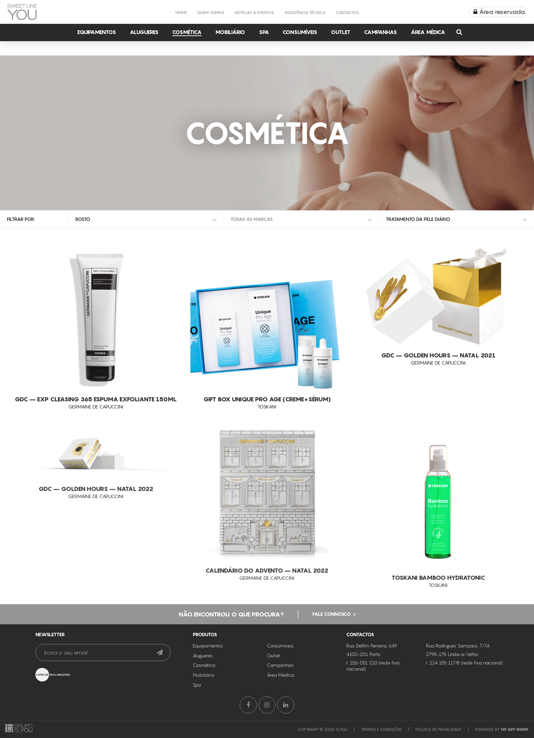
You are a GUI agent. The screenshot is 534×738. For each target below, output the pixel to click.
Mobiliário (230, 32)
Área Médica (428, 32)
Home (181, 12)
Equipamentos (96, 32)
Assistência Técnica (305, 12)
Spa (264, 32)
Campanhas (380, 32)
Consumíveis (300, 32)
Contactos (347, 12)
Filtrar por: (21, 219)
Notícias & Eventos (254, 12)
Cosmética (187, 32)
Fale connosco (331, 630)
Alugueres (144, 32)
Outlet (340, 32)
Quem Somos (210, 12)
